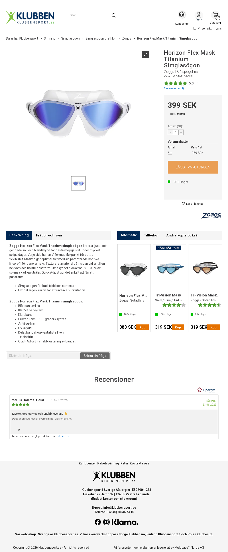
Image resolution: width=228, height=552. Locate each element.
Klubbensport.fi (169, 534)
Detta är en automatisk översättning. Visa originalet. (42, 418)
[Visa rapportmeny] (212, 428)
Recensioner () (174, 88)
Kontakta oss (139, 463)
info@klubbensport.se (119, 507)
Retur (124, 463)
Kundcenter (87, 463)
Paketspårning (108, 463)
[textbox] (43, 356)
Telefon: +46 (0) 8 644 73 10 (114, 512)
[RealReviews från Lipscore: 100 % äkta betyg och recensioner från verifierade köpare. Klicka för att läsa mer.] (206, 390)
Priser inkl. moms (207, 28)
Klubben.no (136, 534)
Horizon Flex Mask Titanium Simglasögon (168, 38)
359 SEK (197, 153)
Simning (49, 38)
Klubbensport (28, 38)
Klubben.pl (204, 534)
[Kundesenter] (182, 15)
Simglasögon (70, 38)
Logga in (198, 16)
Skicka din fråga (95, 356)
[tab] (19, 235)
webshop (146, 547)
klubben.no (62, 436)
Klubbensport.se (66, 534)
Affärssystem (124, 547)
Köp (193, 167)
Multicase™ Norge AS (189, 547)
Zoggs (126, 38)
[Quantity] (175, 132)
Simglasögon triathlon (101, 38)
